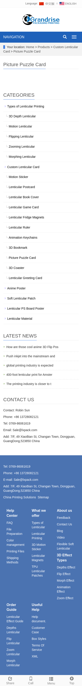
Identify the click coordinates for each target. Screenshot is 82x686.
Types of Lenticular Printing (25, 106)
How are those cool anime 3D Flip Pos (32, 347)
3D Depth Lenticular (22, 116)
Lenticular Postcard (22, 187)
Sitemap (43, 497)
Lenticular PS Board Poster (25, 308)
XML (35, 656)
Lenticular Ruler (19, 227)
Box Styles (39, 639)
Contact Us (64, 524)
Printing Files (15, 551)
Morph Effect (65, 580)
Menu (51, 680)
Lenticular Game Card (24, 207)
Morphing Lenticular (22, 156)
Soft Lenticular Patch (21, 298)
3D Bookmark (18, 247)
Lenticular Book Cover (24, 197)
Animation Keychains (23, 237)
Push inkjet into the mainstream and (30, 356)
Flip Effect (63, 574)
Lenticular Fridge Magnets (26, 217)
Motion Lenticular (20, 126)
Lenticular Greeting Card (25, 278)
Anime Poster (16, 288)
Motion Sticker (18, 177)
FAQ (10, 522)
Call (31, 680)
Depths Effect (66, 567)
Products (44, 47)
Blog (60, 531)
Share (10, 680)
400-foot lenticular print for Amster (29, 374)
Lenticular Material (19, 318)
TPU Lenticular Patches (38, 571)
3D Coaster (16, 268)
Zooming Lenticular (22, 146)
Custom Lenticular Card (23, 167)
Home (30, 47)
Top (71, 680)
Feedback (63, 517)
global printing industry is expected (29, 365)
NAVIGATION (13, 37)
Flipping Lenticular (21, 136)
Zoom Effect (65, 598)
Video (61, 537)
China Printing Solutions (19, 497)
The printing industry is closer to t (28, 384)
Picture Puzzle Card (26, 51)
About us (64, 510)
